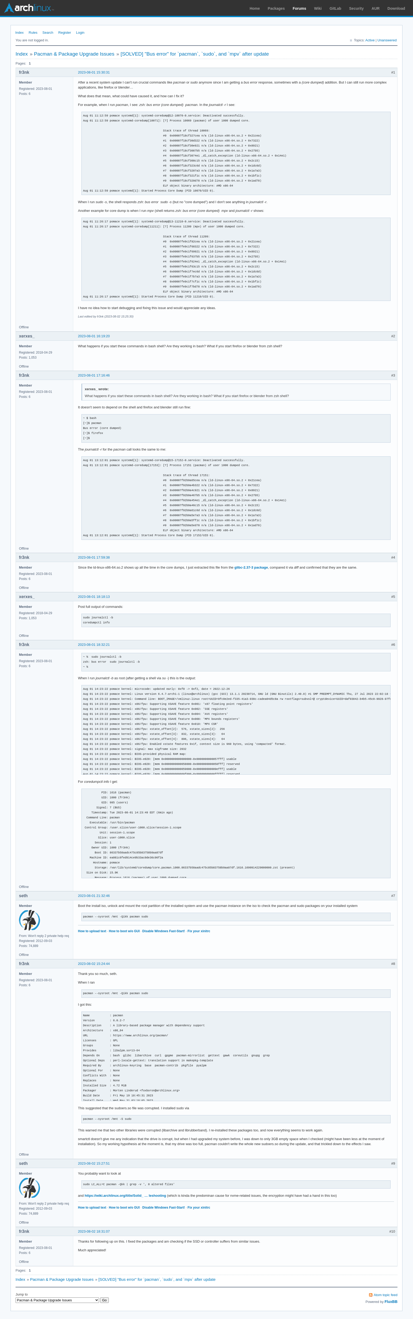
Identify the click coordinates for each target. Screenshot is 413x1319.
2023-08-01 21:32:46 (94, 896)
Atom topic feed (385, 1295)
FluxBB (391, 1302)
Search (47, 33)
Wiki (318, 8)
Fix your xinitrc (199, 931)
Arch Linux (29, 8)
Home (255, 8)
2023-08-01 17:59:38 (94, 557)
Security (356, 8)
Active (370, 40)
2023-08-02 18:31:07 (94, 1231)
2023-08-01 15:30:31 (94, 72)
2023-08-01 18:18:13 (94, 597)
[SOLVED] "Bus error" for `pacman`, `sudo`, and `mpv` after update (195, 54)
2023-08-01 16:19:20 (94, 336)
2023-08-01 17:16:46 (94, 375)
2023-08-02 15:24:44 (94, 964)
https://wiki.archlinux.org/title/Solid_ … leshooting (125, 1196)
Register (64, 33)
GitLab (335, 8)
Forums (299, 8)
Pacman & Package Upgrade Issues (74, 54)
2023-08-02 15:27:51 (94, 1163)
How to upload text (92, 931)
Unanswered (387, 40)
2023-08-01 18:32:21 (94, 645)
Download (396, 8)
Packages (276, 8)
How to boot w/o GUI (124, 931)
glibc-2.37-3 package (251, 567)
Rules (33, 33)
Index (19, 33)
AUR (376, 8)
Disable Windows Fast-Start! (163, 931)
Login (80, 33)
